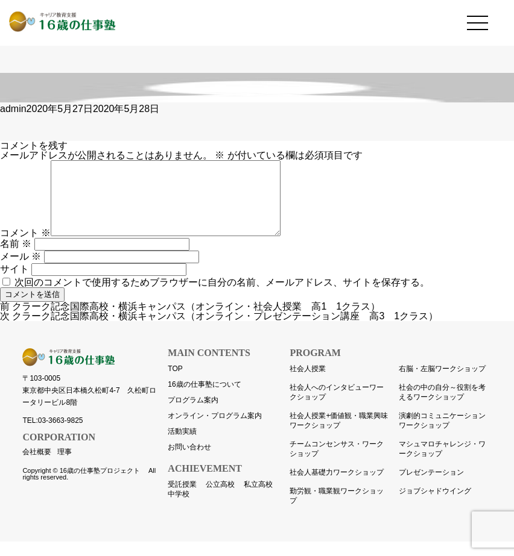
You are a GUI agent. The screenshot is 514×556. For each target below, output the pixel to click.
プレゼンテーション (431, 487)
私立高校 (258, 499)
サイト (14, 283)
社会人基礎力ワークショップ (337, 487)
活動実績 (182, 446)
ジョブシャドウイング (435, 505)
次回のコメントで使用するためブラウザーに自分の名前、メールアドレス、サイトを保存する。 (222, 297)
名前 (15, 258)
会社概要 (36, 466)
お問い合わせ (189, 461)
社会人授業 (308, 383)
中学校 (178, 508)
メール (20, 271)
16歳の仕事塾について (204, 399)
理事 (64, 466)
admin (13, 109)
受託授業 (182, 499)
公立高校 (220, 499)
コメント (25, 247)
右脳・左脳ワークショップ (442, 383)
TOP (175, 383)
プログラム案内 (193, 414)
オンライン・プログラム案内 (215, 430)
